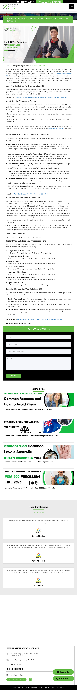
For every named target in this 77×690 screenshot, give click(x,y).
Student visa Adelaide (56, 129)
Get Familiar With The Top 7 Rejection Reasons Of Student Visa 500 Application (41, 98)
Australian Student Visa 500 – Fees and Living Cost (31, 194)
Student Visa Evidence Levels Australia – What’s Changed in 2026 (29, 462)
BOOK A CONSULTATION (50, 2)
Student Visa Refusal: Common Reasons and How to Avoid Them (28, 410)
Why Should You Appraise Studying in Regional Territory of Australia (39, 320)
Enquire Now (63, 672)
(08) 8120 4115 (24, 2)
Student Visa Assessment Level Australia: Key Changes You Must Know (31, 436)
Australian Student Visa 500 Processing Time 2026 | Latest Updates (30, 488)
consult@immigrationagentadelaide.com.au (23, 660)
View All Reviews (39, 512)
